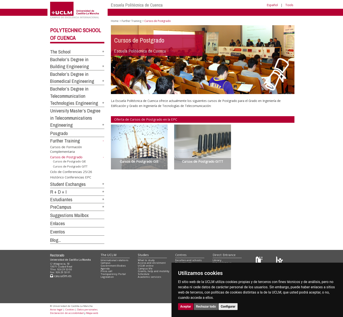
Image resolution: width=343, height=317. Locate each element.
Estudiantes (61, 199)
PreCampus (60, 207)
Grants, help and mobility (153, 271)
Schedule (143, 274)
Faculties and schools (188, 260)
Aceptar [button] (185, 306)
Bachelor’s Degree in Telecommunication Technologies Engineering (74, 95)
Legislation (107, 276)
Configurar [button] (228, 306)
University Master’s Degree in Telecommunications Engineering (75, 117)
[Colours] (279, 261)
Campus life (145, 268)
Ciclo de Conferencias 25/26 (71, 171)
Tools (289, 5)
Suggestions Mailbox (69, 215)
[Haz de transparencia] (260, 261)
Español (272, 5)
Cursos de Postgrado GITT (70, 166)
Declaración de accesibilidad (67, 313)
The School (60, 51)
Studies (143, 255)
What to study (146, 260)
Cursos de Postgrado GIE (69, 161)
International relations (114, 260)
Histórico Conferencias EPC (70, 177)
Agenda (105, 268)
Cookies (69, 309)
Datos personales (87, 309)
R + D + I (58, 192)
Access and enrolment (152, 262)
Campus (105, 262)
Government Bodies (113, 265)
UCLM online (146, 265)
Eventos (57, 231)
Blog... (55, 240)
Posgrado (59, 133)
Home (115, 21)
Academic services (149, 276)
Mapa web (92, 313)
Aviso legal (56, 309)
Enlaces (57, 223)
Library (217, 260)
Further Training (65, 140)
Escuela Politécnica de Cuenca (137, 5)
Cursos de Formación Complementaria (66, 148)
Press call (106, 271)
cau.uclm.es (61, 276)
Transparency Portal (113, 274)
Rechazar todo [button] (206, 306)
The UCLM (108, 255)
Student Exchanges (68, 184)
